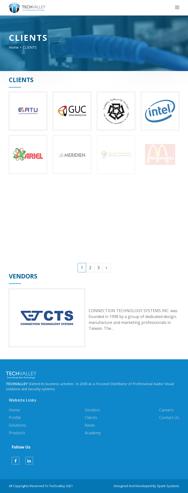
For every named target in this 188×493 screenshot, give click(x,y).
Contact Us (169, 417)
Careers (166, 410)
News (90, 425)
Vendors (92, 410)
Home (14, 47)
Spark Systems (168, 486)
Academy (93, 432)
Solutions (17, 425)
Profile (15, 417)
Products (17, 432)
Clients (91, 417)
